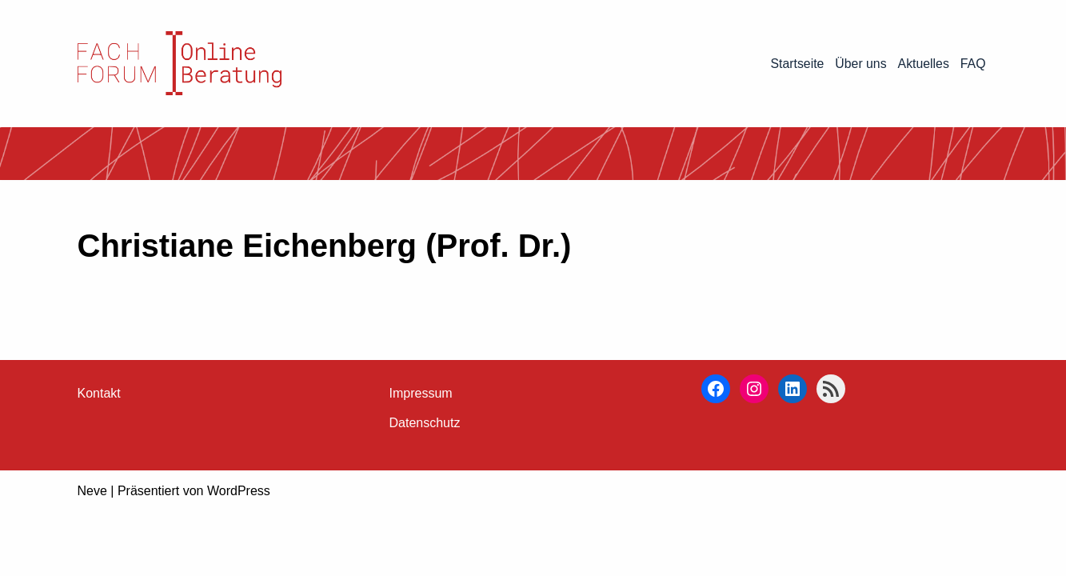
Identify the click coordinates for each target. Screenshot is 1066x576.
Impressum (421, 458)
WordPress (238, 555)
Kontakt (99, 458)
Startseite (796, 63)
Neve (92, 555)
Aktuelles (923, 63)
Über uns (860, 63)
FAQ (972, 63)
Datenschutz (425, 487)
